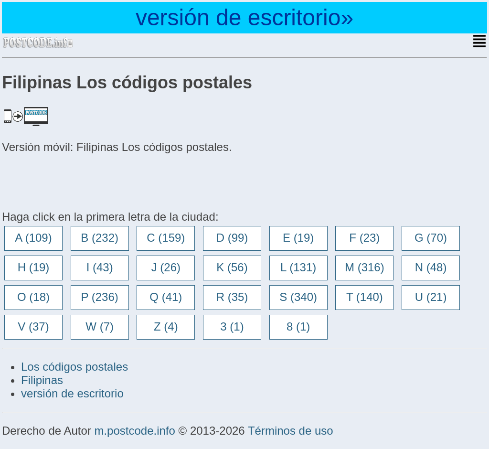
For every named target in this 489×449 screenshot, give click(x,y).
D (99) (232, 237)
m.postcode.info (134, 430)
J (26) (166, 267)
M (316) (364, 267)
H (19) (34, 267)
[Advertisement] (78, 180)
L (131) (298, 267)
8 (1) (298, 326)
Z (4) (166, 326)
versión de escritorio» (244, 17)
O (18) (33, 296)
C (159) (166, 237)
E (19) (298, 237)
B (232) (99, 237)
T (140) (364, 296)
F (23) (364, 237)
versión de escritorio (72, 393)
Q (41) (165, 296)
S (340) (298, 296)
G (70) (431, 237)
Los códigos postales (74, 366)
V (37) (33, 326)
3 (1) (232, 326)
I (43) (99, 267)
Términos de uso (290, 430)
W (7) (99, 326)
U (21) (431, 296)
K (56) (231, 267)
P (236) (99, 296)
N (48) (431, 267)
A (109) (33, 237)
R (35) (232, 296)
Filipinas (42, 380)
